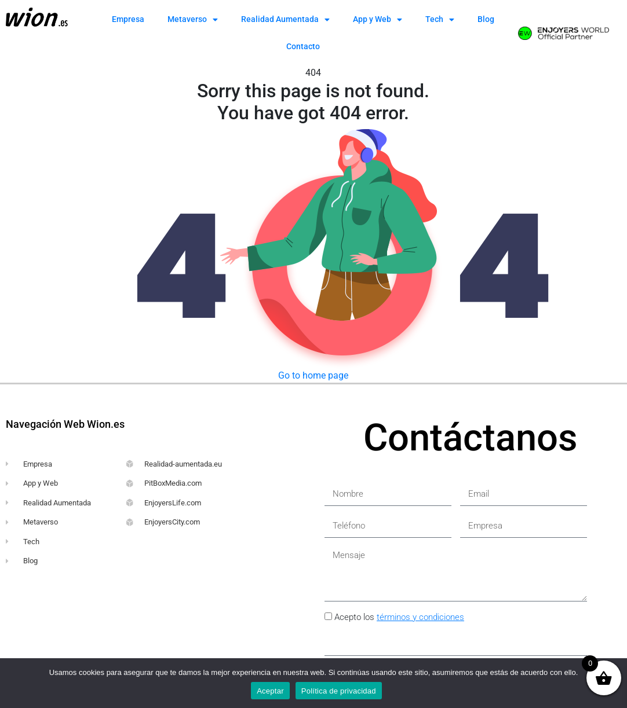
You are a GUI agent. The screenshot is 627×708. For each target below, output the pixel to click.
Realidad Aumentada (285, 20)
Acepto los (399, 617)
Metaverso (192, 20)
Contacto (303, 46)
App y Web (377, 20)
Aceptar (270, 691)
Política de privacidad (338, 691)
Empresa (128, 19)
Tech (439, 20)
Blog (485, 19)
